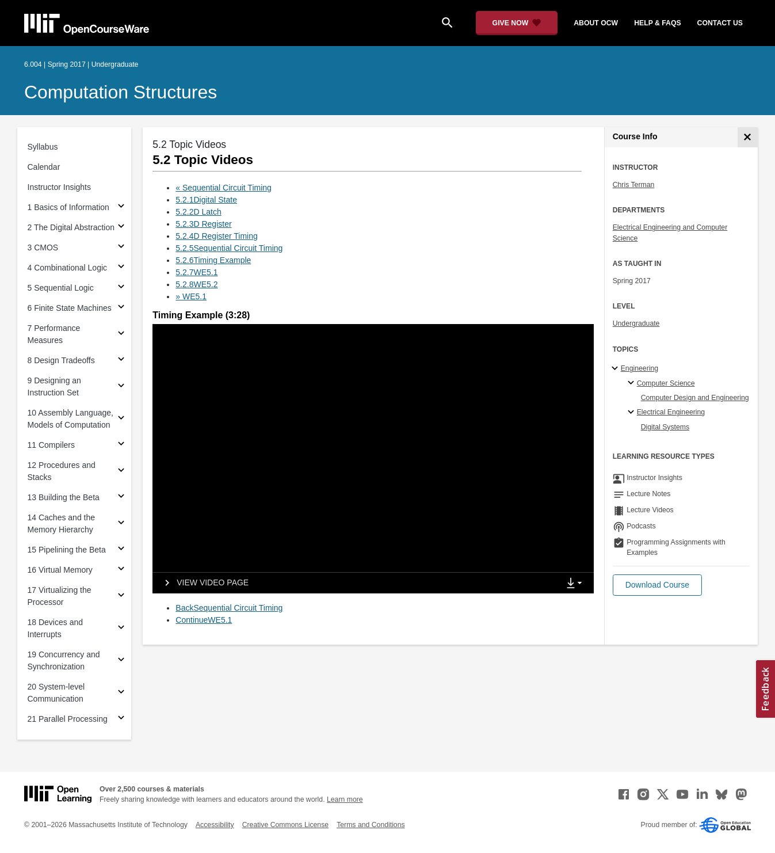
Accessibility (215, 825)
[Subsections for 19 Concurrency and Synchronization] (121, 661)
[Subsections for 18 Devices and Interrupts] (121, 629)
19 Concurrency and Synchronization (64, 660)
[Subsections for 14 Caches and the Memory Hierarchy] (121, 524)
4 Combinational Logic (68, 267)
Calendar (44, 167)
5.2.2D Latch (198, 211)
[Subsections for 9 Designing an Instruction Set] (121, 387)
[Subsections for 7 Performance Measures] (121, 334)
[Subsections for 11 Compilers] (121, 445)
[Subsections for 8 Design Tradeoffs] (121, 360)
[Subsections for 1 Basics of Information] (121, 207)
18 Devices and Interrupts (55, 628)
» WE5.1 (191, 296)
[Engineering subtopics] (616, 368)
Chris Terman (634, 185)
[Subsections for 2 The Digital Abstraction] (121, 227)
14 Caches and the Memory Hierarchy (62, 523)
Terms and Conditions (370, 825)
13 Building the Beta (64, 497)
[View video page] (202, 583)
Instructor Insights (59, 187)
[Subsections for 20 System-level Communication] (121, 693)
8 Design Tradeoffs (61, 360)
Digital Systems (665, 427)
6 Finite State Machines (70, 308)
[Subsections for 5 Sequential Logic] (121, 288)
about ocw (596, 23)
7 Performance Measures (54, 334)
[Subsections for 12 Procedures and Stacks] (121, 471)
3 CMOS (43, 247)
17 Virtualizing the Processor (59, 596)
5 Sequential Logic (61, 287)
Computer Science (666, 383)
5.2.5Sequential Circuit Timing (228, 248)
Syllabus (43, 146)
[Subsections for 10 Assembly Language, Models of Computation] (121, 419)
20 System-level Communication (56, 692)
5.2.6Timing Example (213, 260)
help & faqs (657, 23)
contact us (720, 23)
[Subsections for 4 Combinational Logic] (121, 268)
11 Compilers (51, 445)
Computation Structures (120, 92)
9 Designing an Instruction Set (54, 386)
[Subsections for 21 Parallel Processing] (121, 719)
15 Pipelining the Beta (67, 549)
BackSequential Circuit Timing (228, 607)
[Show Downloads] (576, 584)
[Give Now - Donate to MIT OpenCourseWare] (517, 23)
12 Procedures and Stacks (62, 471)
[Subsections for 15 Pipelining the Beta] (121, 550)
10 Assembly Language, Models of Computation (70, 418)
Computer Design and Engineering (695, 398)
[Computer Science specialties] (632, 383)
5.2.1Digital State (206, 199)
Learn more (345, 799)
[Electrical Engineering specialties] (632, 412)
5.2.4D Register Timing (216, 236)
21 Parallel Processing (68, 718)
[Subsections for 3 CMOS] (121, 248)
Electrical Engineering (671, 412)
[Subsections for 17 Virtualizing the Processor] (121, 596)
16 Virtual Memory (60, 569)
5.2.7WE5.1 (196, 272)
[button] (657, 585)
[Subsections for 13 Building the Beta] (121, 497)
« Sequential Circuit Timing (223, 187)
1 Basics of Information (68, 207)
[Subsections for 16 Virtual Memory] (121, 570)
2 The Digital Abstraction (71, 227)
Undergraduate (636, 323)
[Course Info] (748, 137)
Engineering (639, 368)
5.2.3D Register (203, 224)
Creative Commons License (285, 825)
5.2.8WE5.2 (196, 284)
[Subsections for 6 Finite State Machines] (121, 308)
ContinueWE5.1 (203, 619)
